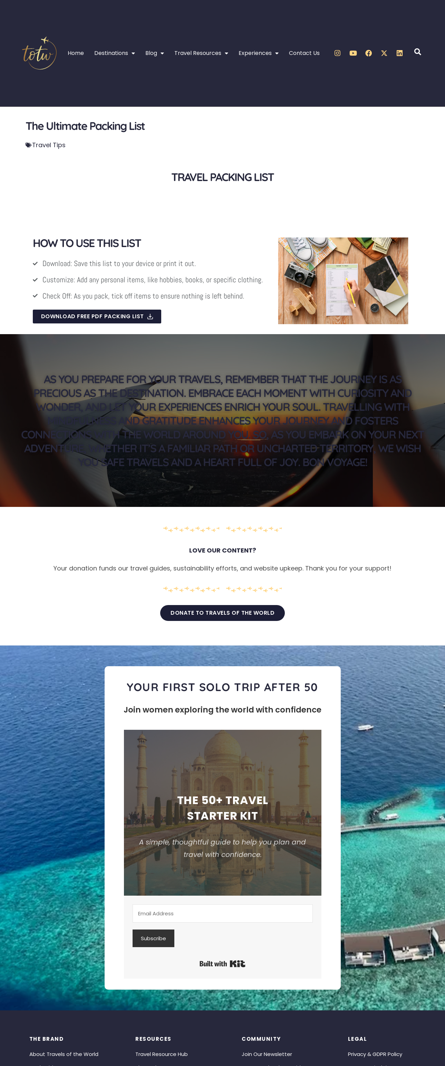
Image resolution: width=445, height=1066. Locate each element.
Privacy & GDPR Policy (375, 1054)
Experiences (259, 53)
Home (76, 53)
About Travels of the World (63, 1054)
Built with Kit (222, 963)
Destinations (114, 53)
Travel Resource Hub (161, 1054)
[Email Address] (223, 913)
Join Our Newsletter (267, 1054)
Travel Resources (201, 53)
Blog (154, 53)
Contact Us (304, 53)
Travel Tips (49, 145)
